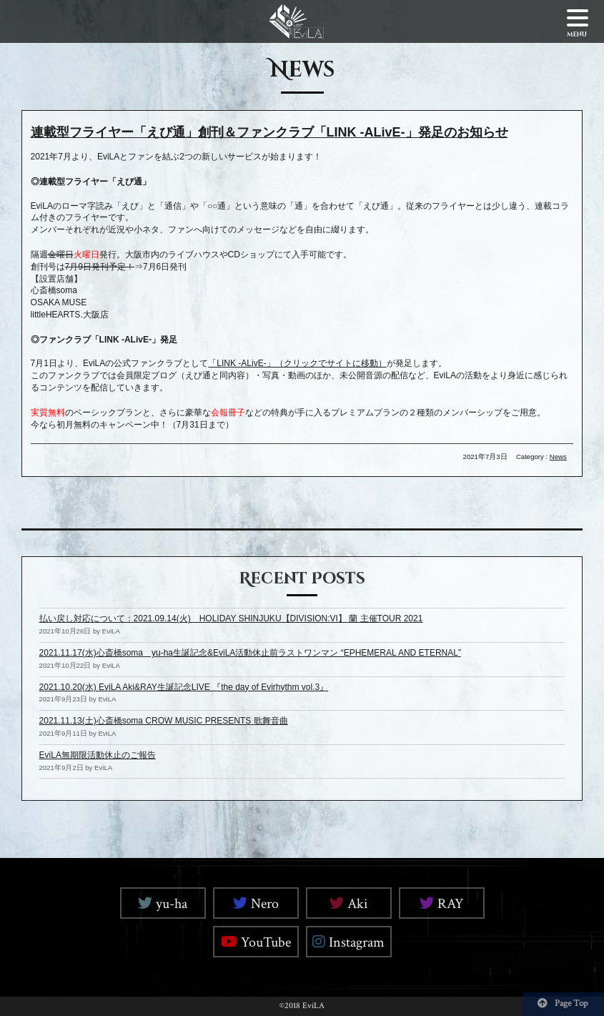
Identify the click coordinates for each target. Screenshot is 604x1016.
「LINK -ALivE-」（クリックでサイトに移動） (297, 363)
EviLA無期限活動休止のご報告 (97, 755)
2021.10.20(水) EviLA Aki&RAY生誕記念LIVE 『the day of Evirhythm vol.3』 (184, 687)
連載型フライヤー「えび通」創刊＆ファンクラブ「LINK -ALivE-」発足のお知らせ (269, 132)
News (558, 456)
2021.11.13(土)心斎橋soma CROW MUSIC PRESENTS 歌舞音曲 (163, 721)
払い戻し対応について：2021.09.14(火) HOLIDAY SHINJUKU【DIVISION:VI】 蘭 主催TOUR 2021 (231, 618)
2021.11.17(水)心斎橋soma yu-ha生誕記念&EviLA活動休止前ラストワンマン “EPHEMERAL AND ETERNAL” (250, 653)
